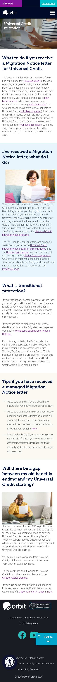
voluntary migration (31, 111)
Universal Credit (32, 81)
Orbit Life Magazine (28, 623)
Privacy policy (20, 658)
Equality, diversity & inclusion (40, 663)
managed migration (30, 124)
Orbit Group (29, 617)
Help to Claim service (17, 252)
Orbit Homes (15, 617)
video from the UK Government (35, 591)
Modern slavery (36, 658)
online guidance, (38, 248)
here (34, 428)
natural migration (37, 104)
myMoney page (10, 269)
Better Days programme (37, 255)
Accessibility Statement (28, 669)
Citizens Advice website (14, 577)
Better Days (42, 617)
